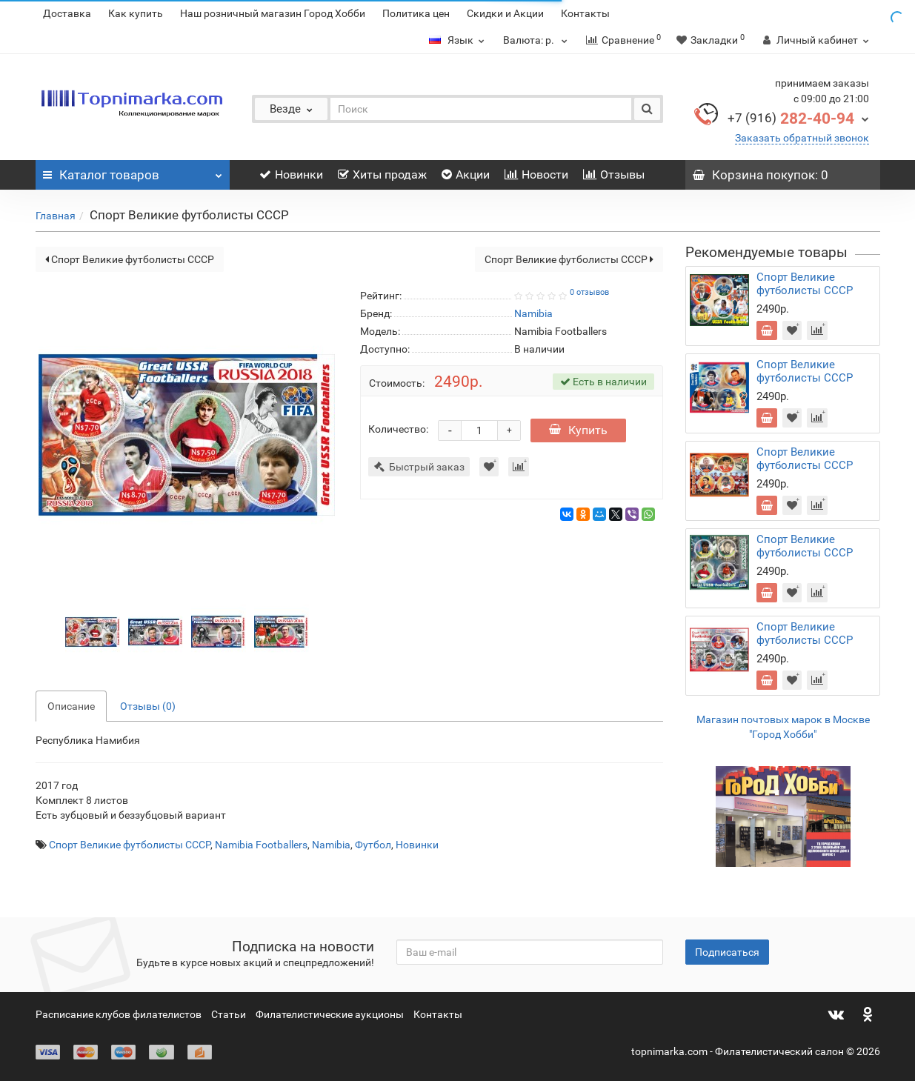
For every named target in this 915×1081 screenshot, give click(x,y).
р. (537, 40)
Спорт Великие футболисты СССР (129, 259)
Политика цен (416, 13)
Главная (56, 216)
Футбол (373, 845)
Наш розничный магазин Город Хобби (272, 13)
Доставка (67, 13)
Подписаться (727, 952)
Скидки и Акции (505, 13)
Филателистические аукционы (330, 1014)
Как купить (135, 13)
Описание (71, 706)
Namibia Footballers (261, 845)
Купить (578, 430)
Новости (536, 174)
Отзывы (614, 174)
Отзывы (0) (148, 706)
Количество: (398, 429)
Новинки (291, 174)
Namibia (331, 845)
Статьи (228, 1014)
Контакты (585, 13)
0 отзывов (589, 292)
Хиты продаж (382, 174)
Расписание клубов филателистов (119, 1014)
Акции (466, 174)
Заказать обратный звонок (802, 138)
